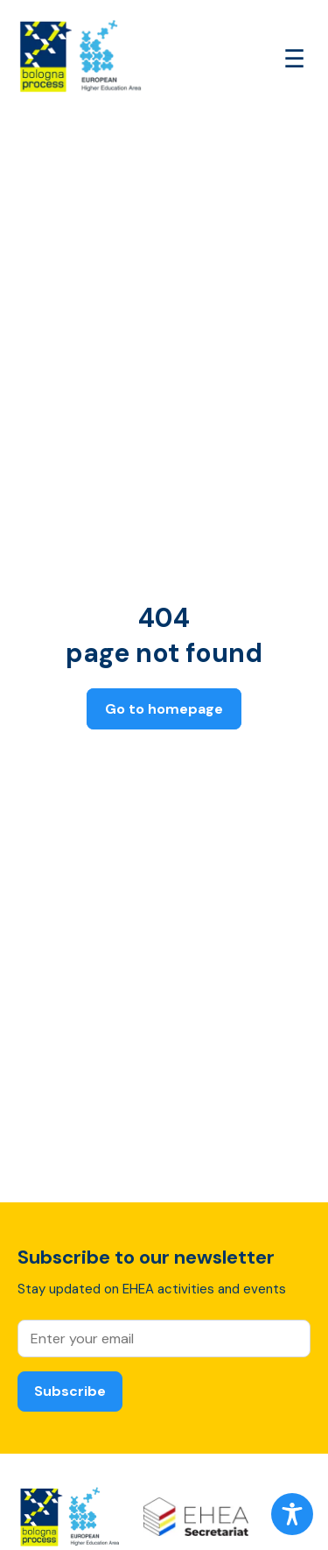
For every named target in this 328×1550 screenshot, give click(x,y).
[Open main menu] (294, 59)
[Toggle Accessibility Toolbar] (292, 1514)
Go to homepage (164, 709)
